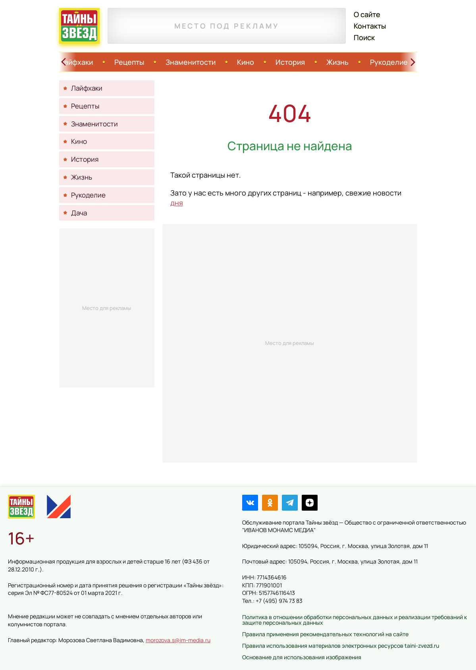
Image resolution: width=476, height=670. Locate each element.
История (290, 62)
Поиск (364, 37)
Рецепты (129, 62)
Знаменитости (191, 62)
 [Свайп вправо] (413, 62)
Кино (245, 62)
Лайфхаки (76, 62)
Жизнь (337, 62)
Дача (79, 212)
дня (176, 202)
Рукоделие (389, 62)
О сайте (367, 14)
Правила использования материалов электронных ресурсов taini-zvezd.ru (340, 645)
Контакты (370, 26)
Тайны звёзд (79, 26)
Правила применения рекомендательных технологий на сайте (325, 634)
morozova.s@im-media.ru (178, 640)
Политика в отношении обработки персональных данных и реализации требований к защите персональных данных (354, 619)
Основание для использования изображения (301, 657)
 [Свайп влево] (63, 62)
